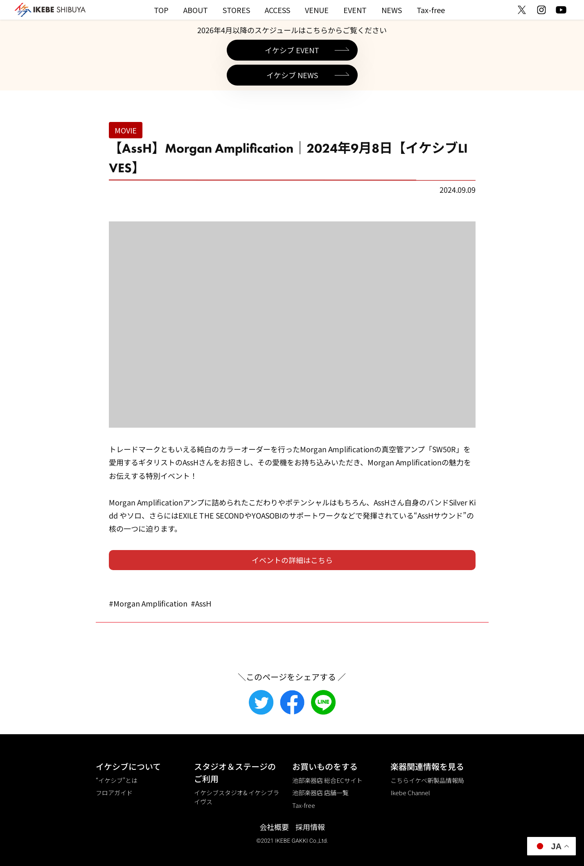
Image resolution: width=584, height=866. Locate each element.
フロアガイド (114, 792)
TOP (161, 10)
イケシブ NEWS (292, 75)
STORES (236, 10)
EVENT (355, 10)
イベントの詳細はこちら (292, 560)
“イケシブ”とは (117, 780)
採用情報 (310, 826)
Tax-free (431, 10)
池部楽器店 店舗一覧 (320, 792)
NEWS (391, 10)
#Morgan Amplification (148, 603)
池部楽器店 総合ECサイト (327, 780)
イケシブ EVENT (292, 50)
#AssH (201, 603)
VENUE (317, 10)
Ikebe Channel (410, 792)
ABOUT (195, 10)
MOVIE (126, 130)
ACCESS (277, 10)
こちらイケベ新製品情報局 (427, 780)
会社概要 (274, 826)
